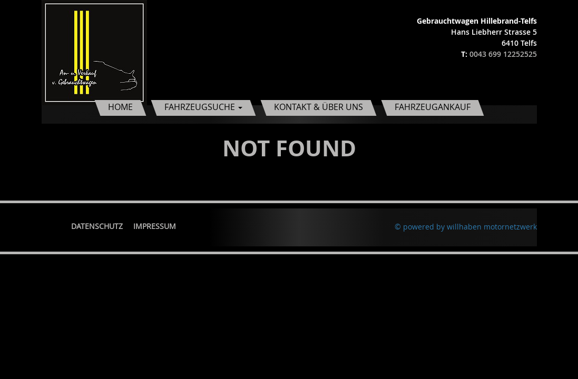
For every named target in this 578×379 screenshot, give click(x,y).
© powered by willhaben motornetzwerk (466, 227)
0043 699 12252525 (503, 54)
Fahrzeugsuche (203, 107)
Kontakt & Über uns (318, 107)
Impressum (154, 226)
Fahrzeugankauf (433, 107)
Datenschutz (97, 226)
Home (120, 107)
